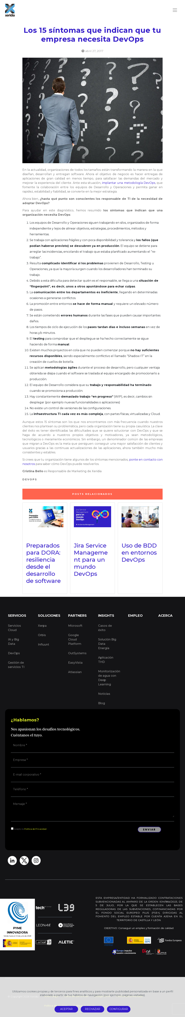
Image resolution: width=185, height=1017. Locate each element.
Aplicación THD (105, 660)
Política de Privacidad (35, 829)
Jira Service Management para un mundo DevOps (91, 559)
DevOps (29, 479)
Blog (101, 703)
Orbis (42, 635)
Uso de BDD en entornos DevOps (139, 552)
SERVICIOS (17, 616)
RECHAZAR (92, 1009)
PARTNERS (77, 616)
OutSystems (77, 653)
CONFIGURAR (118, 1009)
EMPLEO (135, 616)
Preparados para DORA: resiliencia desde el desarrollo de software (43, 563)
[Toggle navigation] (175, 10)
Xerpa (42, 625)
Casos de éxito (105, 628)
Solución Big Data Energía (107, 644)
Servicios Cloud (14, 628)
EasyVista (75, 662)
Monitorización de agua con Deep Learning (109, 678)
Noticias (104, 694)
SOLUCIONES (49, 616)
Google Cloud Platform (74, 639)
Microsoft (75, 625)
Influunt (43, 644)
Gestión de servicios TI (16, 665)
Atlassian (75, 672)
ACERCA (165, 616)
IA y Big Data (13, 642)
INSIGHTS (106, 616)
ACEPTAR (66, 1009)
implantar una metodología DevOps (128, 183)
